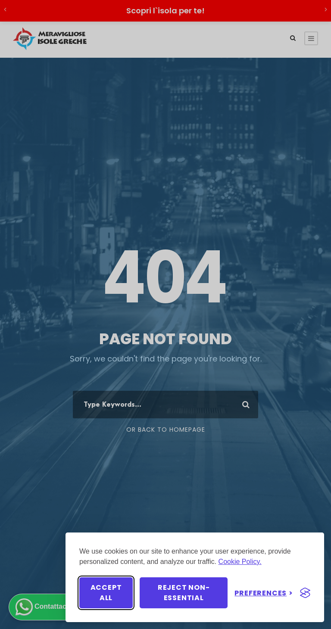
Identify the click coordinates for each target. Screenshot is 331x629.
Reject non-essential (184, 592)
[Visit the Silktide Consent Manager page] (305, 593)
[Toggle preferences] (263, 593)
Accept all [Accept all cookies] (106, 592)
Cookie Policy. (240, 561)
